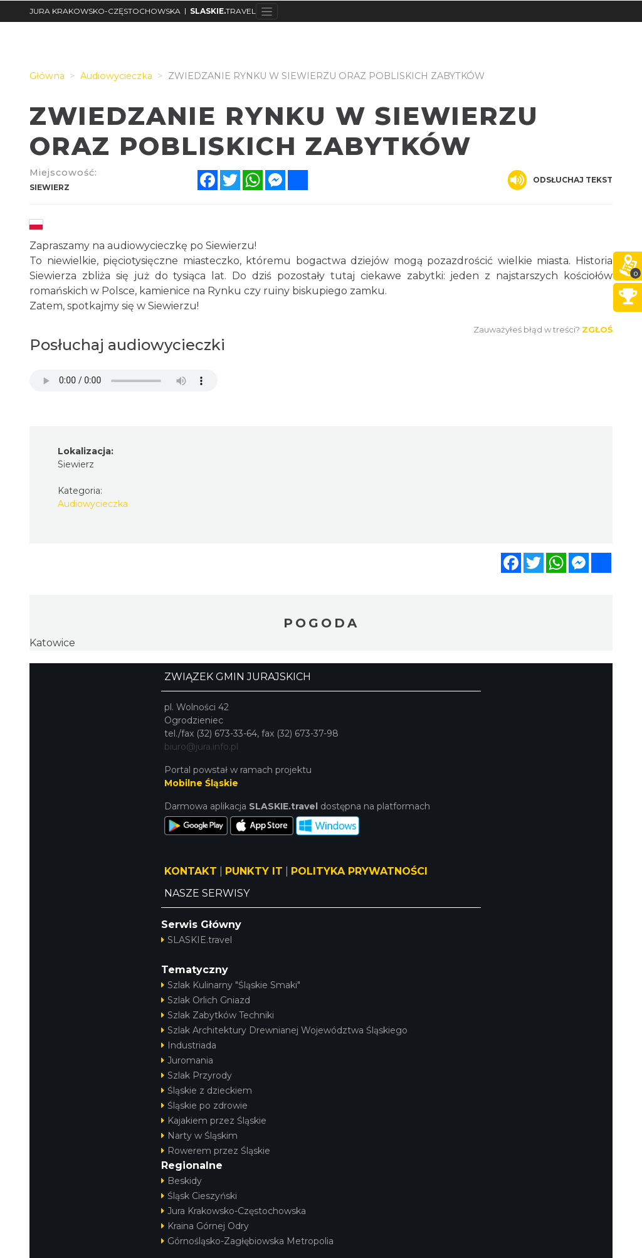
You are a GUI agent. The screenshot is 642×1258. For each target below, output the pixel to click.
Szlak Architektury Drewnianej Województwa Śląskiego (284, 1030)
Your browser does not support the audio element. (123, 381)
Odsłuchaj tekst (560, 180)
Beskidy (181, 1180)
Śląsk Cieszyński (199, 1196)
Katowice (52, 643)
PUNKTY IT (254, 871)
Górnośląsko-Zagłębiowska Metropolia (247, 1241)
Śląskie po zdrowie (204, 1105)
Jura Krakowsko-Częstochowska (233, 1211)
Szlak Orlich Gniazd (205, 1000)
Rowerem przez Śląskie (215, 1150)
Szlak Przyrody (196, 1075)
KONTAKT (190, 871)
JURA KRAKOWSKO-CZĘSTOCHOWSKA (105, 11)
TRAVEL (223, 11)
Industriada (188, 1045)
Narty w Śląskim (199, 1135)
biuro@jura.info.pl (201, 746)
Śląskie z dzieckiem (206, 1090)
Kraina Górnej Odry (205, 1226)
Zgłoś (597, 329)
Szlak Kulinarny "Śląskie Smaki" (230, 985)
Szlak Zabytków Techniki (217, 1015)
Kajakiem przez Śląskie (213, 1120)
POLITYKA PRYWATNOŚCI (359, 871)
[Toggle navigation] (267, 11)
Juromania (187, 1060)
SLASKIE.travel (196, 940)
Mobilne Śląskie (201, 783)
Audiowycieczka (93, 503)
